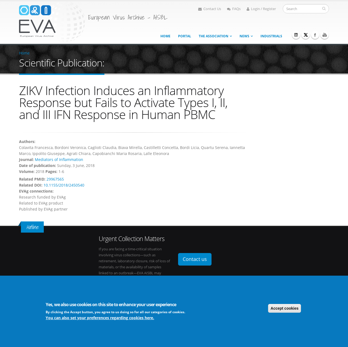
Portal (184, 36)
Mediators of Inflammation (59, 159)
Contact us (195, 259)
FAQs (234, 9)
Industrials (271, 36)
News (244, 36)
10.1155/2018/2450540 (64, 185)
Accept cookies (285, 308)
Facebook (315, 35)
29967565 (55, 179)
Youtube (325, 35)
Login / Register (261, 9)
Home (165, 36)
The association (213, 36)
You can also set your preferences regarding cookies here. (100, 317)
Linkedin (296, 35)
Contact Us (209, 9)
